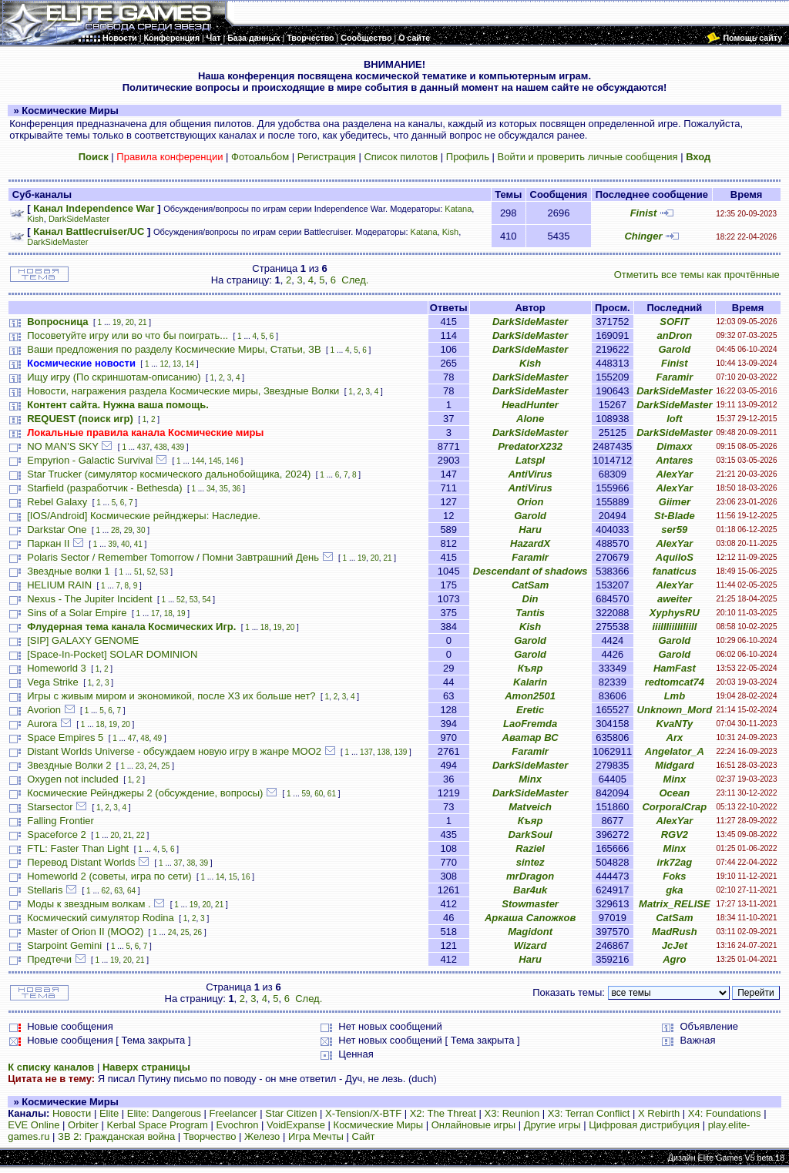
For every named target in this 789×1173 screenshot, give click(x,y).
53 (163, 572)
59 (305, 793)
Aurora (42, 723)
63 (118, 890)
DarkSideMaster (79, 218)
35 (224, 488)
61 (331, 793)
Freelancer (233, 1113)
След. (354, 280)
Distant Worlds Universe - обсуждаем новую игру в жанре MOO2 (174, 751)
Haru (530, 529)
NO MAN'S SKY (63, 446)
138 (383, 752)
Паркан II (48, 543)
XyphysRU (675, 612)
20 (130, 322)
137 (366, 752)
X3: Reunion (512, 1113)
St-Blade (674, 515)
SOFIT (674, 321)
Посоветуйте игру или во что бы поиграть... (127, 335)
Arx (674, 737)
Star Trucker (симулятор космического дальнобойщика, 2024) (169, 474)
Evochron (238, 1125)
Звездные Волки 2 (69, 765)
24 (153, 766)
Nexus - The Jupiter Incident (89, 599)
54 (206, 599)
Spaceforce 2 (56, 834)
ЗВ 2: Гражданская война (116, 1136)
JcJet (674, 945)
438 (160, 447)
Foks (674, 876)
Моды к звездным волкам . (88, 904)
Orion (530, 502)
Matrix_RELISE (674, 904)
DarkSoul (530, 834)
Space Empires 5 (65, 737)
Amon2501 (530, 696)
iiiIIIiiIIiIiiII (674, 626)
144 (198, 461)
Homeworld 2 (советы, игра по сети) (109, 876)
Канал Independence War (93, 208)
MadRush (674, 931)
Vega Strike (53, 682)
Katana (458, 208)
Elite (109, 1113)
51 (138, 572)
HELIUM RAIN (59, 585)
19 (116, 322)
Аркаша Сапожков (530, 917)
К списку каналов (51, 1067)
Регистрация (326, 157)
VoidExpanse (296, 1125)
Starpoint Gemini (64, 945)
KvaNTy (674, 723)
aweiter (674, 599)
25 (165, 766)
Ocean (674, 793)
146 (232, 461)
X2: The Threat (443, 1113)
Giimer (674, 502)
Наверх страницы (146, 1067)
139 (401, 752)
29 (128, 530)
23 (140, 766)
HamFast (674, 668)
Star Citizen (291, 1113)
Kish (35, 218)
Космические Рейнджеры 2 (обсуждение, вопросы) (145, 793)
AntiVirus (530, 474)
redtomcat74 (674, 682)
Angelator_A (674, 751)
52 (151, 572)
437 (143, 447)
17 (155, 613)
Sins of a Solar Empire (76, 612)
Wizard (530, 945)
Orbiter (83, 1125)
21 (142, 322)
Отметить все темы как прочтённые (697, 274)
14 (190, 364)
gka (674, 890)
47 (132, 738)
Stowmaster (530, 904)
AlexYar (674, 474)
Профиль (467, 157)
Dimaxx (674, 446)
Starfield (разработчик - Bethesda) (104, 488)
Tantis (530, 612)
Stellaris (44, 890)
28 (115, 530)
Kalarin (530, 682)
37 (178, 863)
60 (318, 793)
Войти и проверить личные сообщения (588, 157)
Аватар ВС (530, 737)
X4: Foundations (724, 1113)
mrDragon (530, 876)
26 (197, 932)
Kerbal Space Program (157, 1125)
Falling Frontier (60, 820)
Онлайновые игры (473, 1125)
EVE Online (33, 1125)
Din (530, 599)
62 (106, 890)
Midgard (674, 765)
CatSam (530, 585)
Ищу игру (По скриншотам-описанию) (113, 377)
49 (157, 738)
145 (215, 461)
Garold (674, 349)
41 (138, 544)
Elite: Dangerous (164, 1113)
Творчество (210, 1136)
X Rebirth (659, 1113)
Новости (71, 1113)
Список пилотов (401, 157)
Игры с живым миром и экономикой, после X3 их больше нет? (171, 696)
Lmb (674, 696)
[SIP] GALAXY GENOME (83, 640)
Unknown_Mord (675, 710)
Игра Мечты (316, 1136)
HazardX (530, 543)
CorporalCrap (674, 807)
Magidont (530, 931)
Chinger (643, 236)
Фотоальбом (260, 157)
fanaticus (675, 571)
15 (233, 877)
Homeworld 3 (56, 668)
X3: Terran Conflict (589, 1113)
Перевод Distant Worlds (81, 862)
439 (177, 447)
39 (112, 544)
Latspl (530, 460)
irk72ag (675, 862)
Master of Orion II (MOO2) (85, 931)
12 (163, 364)
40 (125, 544)
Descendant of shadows (530, 571)
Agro (674, 959)
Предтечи (49, 959)
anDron (675, 335)
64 (131, 890)
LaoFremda (530, 723)
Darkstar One (56, 529)
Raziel (530, 848)
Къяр (530, 668)
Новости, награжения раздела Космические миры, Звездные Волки (183, 391)
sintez (530, 862)
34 (210, 488)
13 (177, 364)
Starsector (49, 807)
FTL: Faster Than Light (78, 848)
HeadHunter (530, 405)
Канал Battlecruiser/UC (88, 231)
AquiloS (674, 557)
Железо (262, 1136)
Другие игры (552, 1125)
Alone (530, 418)
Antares (674, 460)
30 (140, 530)
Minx (530, 779)
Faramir (674, 377)
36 (236, 488)
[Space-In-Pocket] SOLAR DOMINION (112, 654)
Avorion (44, 710)
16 (245, 877)
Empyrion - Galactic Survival (90, 460)
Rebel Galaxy (57, 502)
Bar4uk (530, 890)
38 (190, 863)
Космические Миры (378, 1125)
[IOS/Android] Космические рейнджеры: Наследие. (143, 515)
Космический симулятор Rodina (100, 917)
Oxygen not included (73, 779)
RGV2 (674, 834)
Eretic (530, 710)
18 (168, 613)
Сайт (363, 1136)
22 (140, 835)
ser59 (674, 529)
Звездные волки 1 (68, 571)
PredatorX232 (530, 446)
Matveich (530, 807)
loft (674, 418)
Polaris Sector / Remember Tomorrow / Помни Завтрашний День (173, 557)
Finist (643, 213)
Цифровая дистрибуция (644, 1125)
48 (144, 738)
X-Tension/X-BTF (363, 1113)
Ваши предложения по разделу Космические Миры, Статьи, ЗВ (174, 349)
